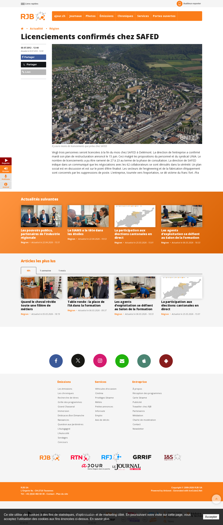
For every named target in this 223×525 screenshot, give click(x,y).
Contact (137, 424)
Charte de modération (144, 420)
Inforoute (100, 411)
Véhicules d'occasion (105, 388)
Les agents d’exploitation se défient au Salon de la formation (180, 234)
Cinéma (99, 393)
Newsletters (122, 360)
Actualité (36, 28)
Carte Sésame (140, 397)
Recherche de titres (68, 397)
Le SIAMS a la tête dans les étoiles (85, 232)
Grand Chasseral (66, 406)
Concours (63, 442)
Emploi (98, 415)
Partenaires (139, 411)
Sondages (63, 437)
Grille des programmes (70, 402)
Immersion (63, 411)
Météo (98, 402)
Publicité (137, 402)
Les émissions (65, 388)
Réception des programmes (147, 393)
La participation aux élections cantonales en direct (133, 234)
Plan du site (62, 494)
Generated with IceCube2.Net (187, 490)
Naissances (63, 420)
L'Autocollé (63, 433)
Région (54, 28)
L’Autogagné (64, 428)
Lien (26, 72)
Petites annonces (104, 406)
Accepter (211, 516)
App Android (166, 360)
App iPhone (144, 360)
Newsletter (138, 428)
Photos (91, 16)
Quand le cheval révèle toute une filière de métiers (38, 305)
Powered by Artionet (161, 490)
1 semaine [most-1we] (45, 270)
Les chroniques (66, 393)
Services (143, 16)
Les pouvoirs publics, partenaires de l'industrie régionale (40, 234)
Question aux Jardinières (70, 424)
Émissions (107, 16)
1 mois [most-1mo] (62, 270)
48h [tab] (28, 270)
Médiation (138, 415)
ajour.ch (59, 16)
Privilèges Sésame (104, 397)
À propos (137, 388)
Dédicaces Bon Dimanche (71, 415)
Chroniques (125, 16)
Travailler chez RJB (142, 406)
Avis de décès (102, 420)
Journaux (75, 16)
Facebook (56, 360)
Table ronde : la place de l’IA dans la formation (86, 304)
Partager (28, 57)
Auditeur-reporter (189, 4)
